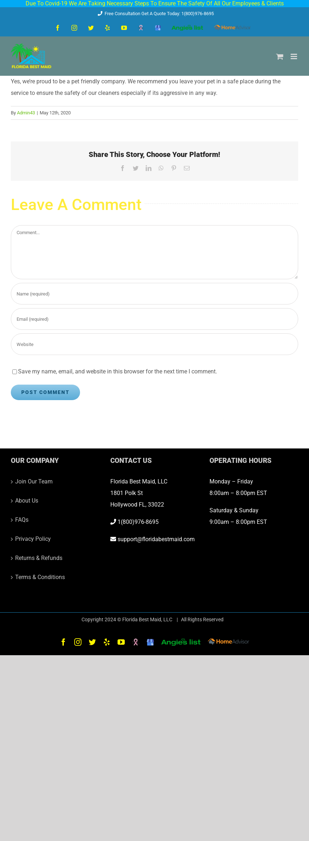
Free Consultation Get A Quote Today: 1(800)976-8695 (154, 13)
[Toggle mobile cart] (279, 56)
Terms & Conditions (40, 577)
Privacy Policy (33, 538)
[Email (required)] (154, 319)
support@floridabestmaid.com (152, 539)
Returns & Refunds (38, 558)
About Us (26, 500)
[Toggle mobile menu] (294, 56)
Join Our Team (34, 481)
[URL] (154, 344)
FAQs (21, 519)
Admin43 (26, 112)
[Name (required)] (154, 294)
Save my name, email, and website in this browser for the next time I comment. (117, 371)
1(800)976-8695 (134, 521)
